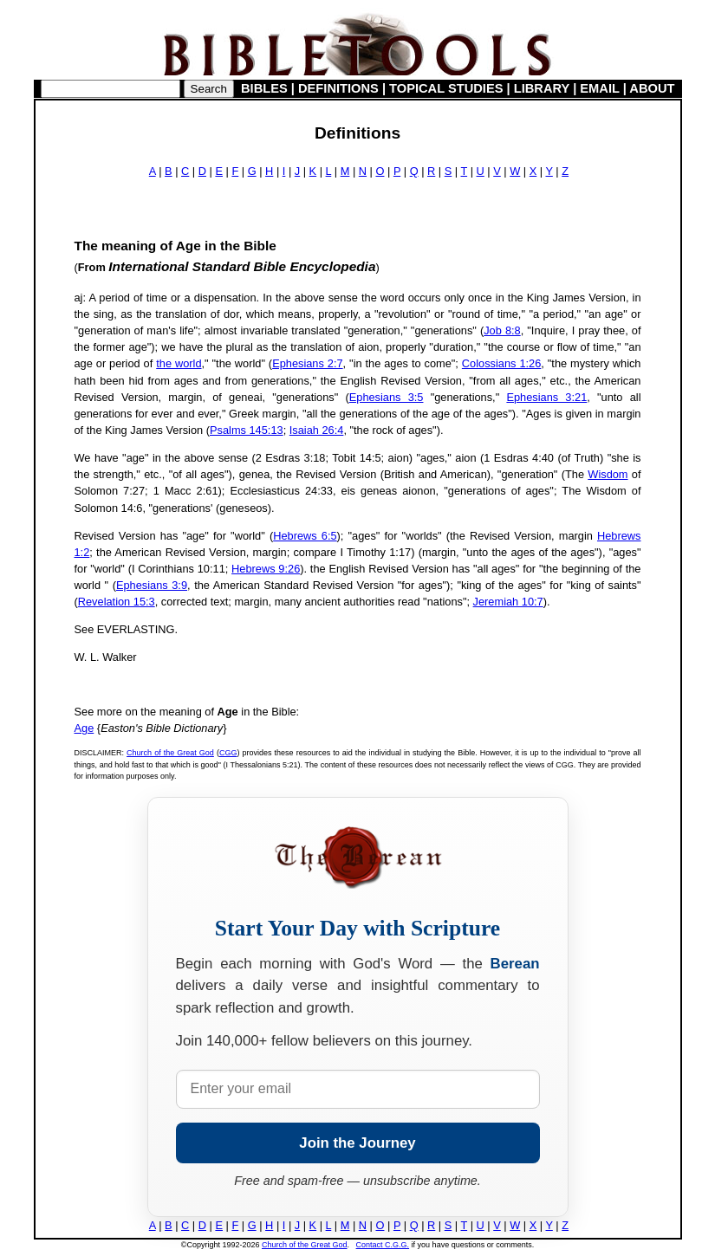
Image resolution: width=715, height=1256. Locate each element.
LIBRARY (541, 88)
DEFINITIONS (338, 88)
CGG (228, 752)
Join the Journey (357, 1143)
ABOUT (651, 88)
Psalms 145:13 (246, 430)
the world (178, 363)
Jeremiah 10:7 (508, 601)
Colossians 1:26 (501, 363)
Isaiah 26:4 (316, 430)
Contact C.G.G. (383, 1244)
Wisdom (607, 474)
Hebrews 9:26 (265, 568)
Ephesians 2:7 (307, 363)
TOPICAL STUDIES (446, 88)
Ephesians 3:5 (386, 397)
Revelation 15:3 (116, 601)
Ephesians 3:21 (546, 397)
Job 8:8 (502, 330)
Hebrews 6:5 (304, 535)
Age (84, 728)
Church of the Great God (170, 752)
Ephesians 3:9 (151, 585)
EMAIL (599, 88)
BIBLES (264, 88)
